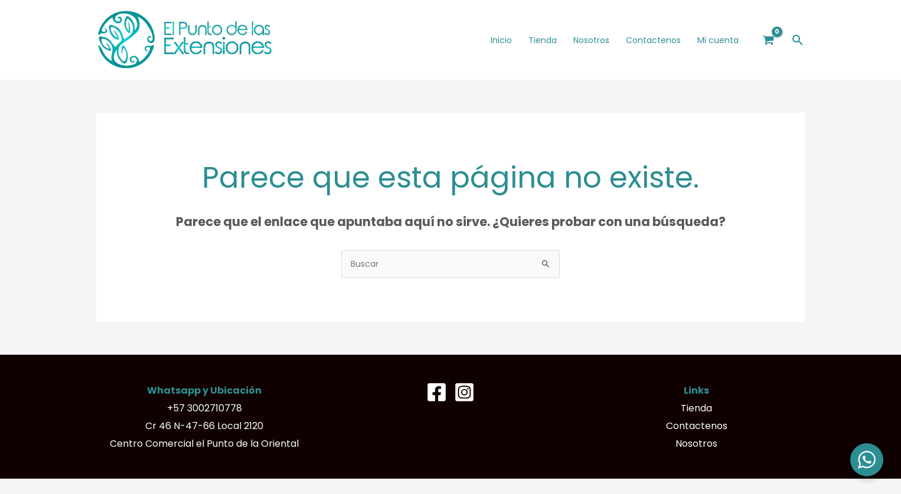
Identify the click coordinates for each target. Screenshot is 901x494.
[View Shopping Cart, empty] (769, 40)
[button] (798, 39)
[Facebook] (436, 392)
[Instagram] (464, 392)
